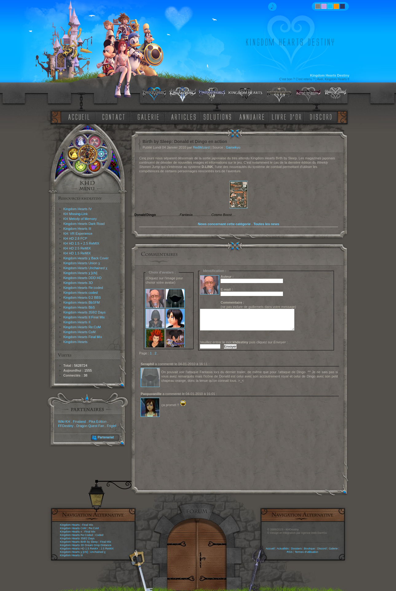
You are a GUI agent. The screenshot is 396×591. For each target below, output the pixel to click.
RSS (290, 551)
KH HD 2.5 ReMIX (77, 248)
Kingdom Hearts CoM (79, 332)
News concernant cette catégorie (224, 224)
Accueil (270, 548)
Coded (99, 535)
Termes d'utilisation (306, 551)
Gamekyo (233, 147)
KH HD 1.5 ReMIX (77, 253)
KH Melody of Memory (80, 219)
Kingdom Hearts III (77, 228)
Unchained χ (97, 551)
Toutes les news (266, 224)
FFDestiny (65, 426)
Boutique (309, 548)
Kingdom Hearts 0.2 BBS (82, 297)
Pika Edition (98, 421)
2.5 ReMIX (107, 548)
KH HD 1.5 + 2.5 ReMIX (81, 243)
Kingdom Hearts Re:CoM (82, 327)
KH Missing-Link (75, 214)
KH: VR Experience (77, 233)
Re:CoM (93, 528)
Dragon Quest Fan (90, 426)
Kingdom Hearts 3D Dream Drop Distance (86, 545)
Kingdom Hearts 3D (78, 283)
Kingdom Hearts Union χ (81, 263)
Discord (322, 548)
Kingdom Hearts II (76, 322)
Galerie (333, 548)
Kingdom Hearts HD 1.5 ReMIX (79, 548)
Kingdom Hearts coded (80, 292)
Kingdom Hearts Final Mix (82, 337)
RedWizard (201, 147)
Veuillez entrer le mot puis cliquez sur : (244, 342)
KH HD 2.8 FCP (75, 238)
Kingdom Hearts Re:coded (83, 288)
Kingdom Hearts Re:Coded (76, 535)
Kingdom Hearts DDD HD (82, 278)
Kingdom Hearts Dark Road (84, 224)
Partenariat (106, 437)
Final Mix (87, 524)
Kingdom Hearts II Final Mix (84, 317)
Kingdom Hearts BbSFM (81, 302)
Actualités (283, 548)
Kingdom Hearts (75, 342)
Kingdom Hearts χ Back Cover (86, 258)
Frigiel (111, 426)
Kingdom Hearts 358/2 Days (84, 312)
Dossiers (296, 548)
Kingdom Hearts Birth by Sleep (79, 541)
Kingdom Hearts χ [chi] (80, 273)
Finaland (79, 421)
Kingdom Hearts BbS (79, 307)
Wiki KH (64, 421)
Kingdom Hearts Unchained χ (85, 268)
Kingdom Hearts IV (77, 209)
